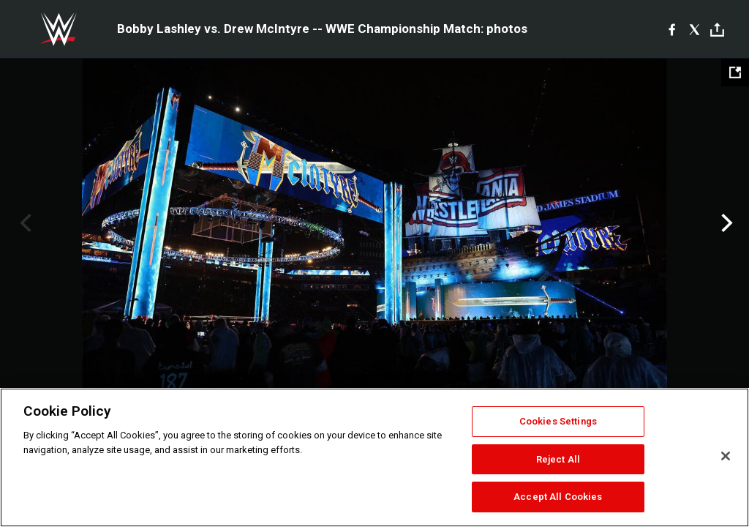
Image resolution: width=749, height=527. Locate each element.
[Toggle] (717, 30)
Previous (24, 223)
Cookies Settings (558, 421)
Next (725, 223)
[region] (374, 457)
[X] (694, 29)
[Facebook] (671, 29)
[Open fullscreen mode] (735, 72)
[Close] (726, 456)
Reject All (558, 459)
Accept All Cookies (557, 496)
